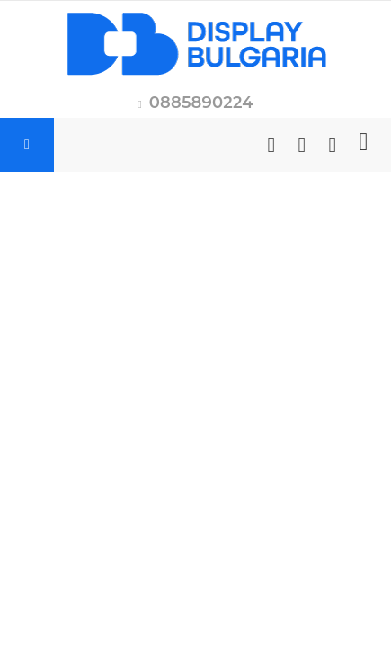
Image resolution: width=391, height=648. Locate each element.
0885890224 (201, 102)
